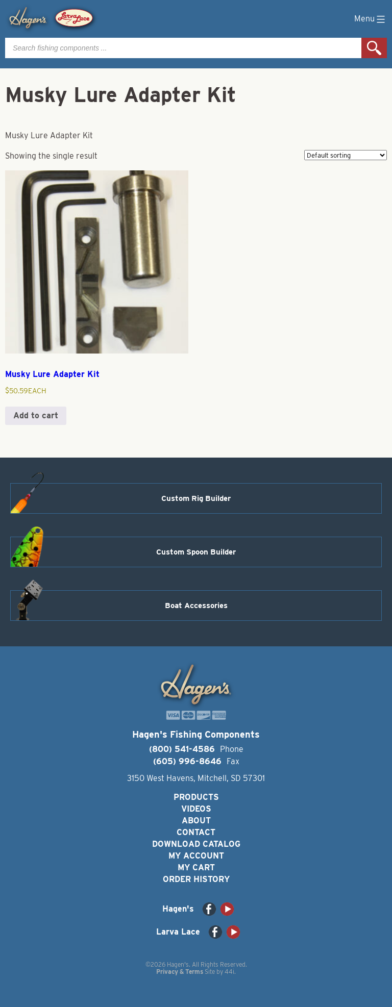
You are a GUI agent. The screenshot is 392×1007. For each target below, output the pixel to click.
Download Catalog (196, 844)
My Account (196, 856)
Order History (196, 879)
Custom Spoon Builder (196, 552)
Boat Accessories (196, 605)
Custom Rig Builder (196, 498)
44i (229, 971)
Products (196, 797)
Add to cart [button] (35, 415)
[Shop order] (345, 155)
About (196, 820)
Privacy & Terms (179, 971)
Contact (196, 832)
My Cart (196, 867)
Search (374, 48)
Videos (196, 809)
